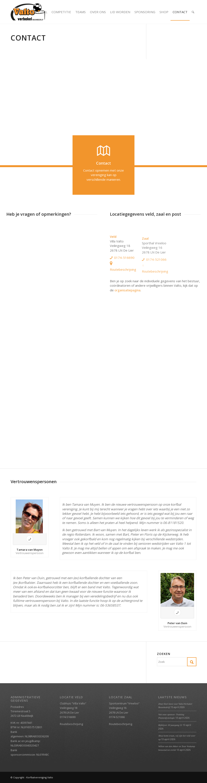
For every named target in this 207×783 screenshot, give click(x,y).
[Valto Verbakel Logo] (28, 11)
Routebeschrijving (123, 287)
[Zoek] (193, 11)
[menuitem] (40, 11)
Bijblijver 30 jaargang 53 (170, 725)
